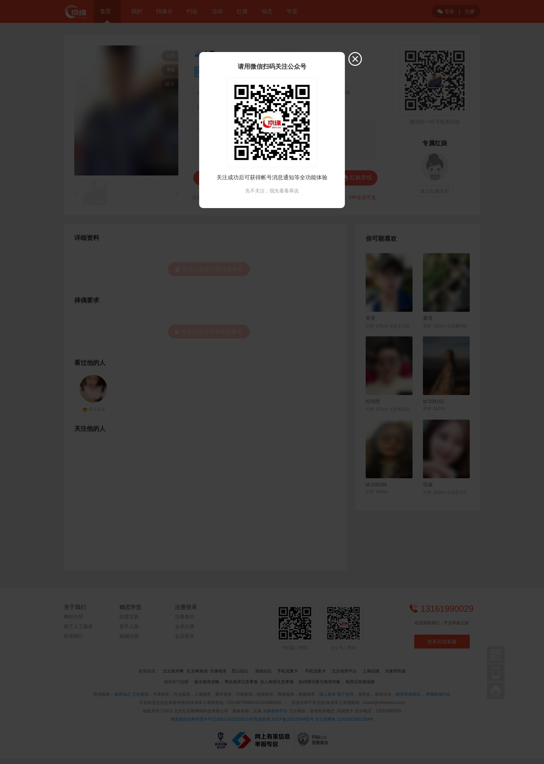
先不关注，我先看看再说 (272, 191)
